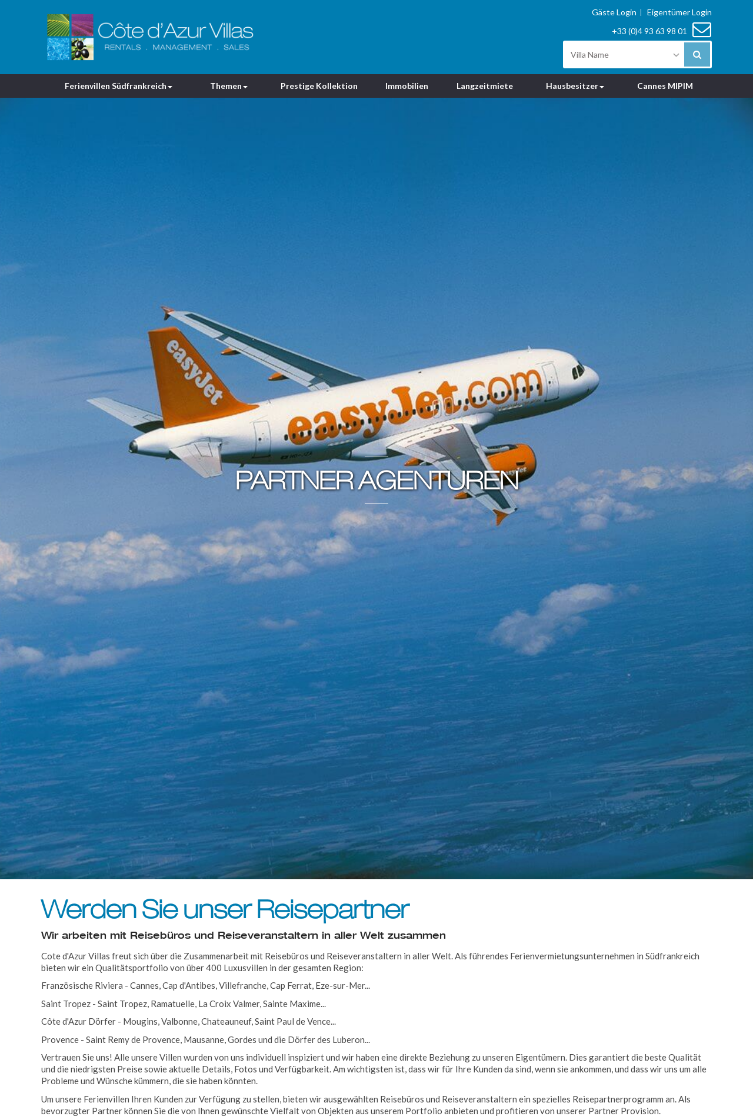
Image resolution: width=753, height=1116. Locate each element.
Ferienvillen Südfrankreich (118, 86)
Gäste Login (614, 12)
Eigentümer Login (679, 12)
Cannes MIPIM (665, 86)
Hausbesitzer (575, 86)
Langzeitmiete (485, 86)
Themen (229, 86)
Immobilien (406, 86)
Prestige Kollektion (319, 86)
